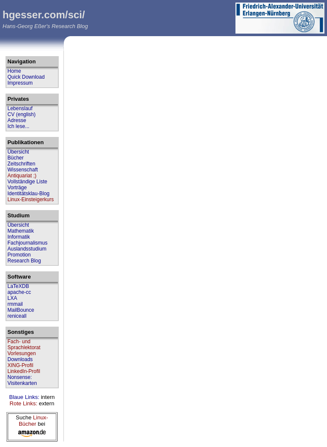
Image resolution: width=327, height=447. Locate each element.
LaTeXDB (18, 286)
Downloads (20, 359)
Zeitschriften (21, 164)
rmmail (15, 304)
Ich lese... (18, 126)
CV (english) (22, 114)
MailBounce (21, 310)
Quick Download (26, 77)
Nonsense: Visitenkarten (22, 380)
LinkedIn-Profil (24, 371)
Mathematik (21, 231)
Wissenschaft (23, 170)
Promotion (19, 255)
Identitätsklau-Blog (29, 193)
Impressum (20, 83)
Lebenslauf (20, 108)
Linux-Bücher (33, 420)
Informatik (19, 237)
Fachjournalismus (28, 243)
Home (14, 71)
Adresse (17, 120)
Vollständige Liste (27, 182)
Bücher (16, 158)
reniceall (17, 316)
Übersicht (18, 152)
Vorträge (17, 188)
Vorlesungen (22, 353)
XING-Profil (21, 365)
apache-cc (19, 292)
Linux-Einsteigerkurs (31, 199)
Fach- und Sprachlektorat (24, 344)
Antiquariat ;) (22, 176)
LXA (12, 298)
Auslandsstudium (27, 249)
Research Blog (24, 261)
